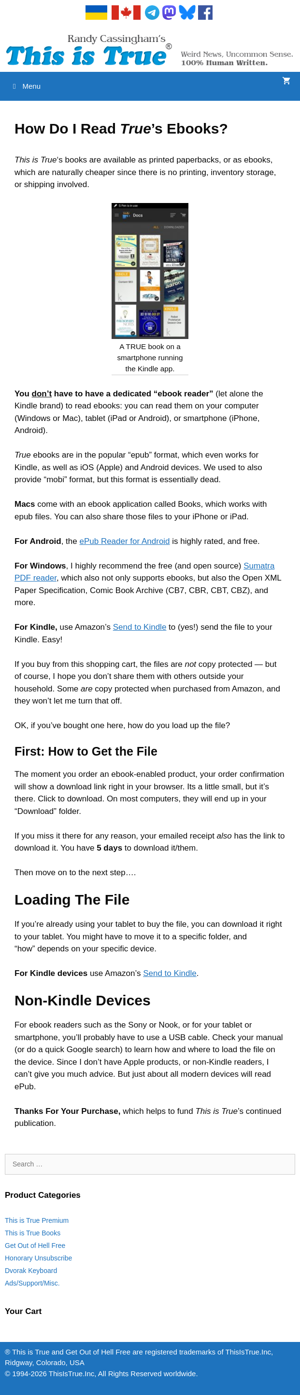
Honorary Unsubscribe (38, 1258)
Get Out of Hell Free (35, 1245)
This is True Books (32, 1233)
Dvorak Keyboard (31, 1270)
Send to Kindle (140, 627)
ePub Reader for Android (124, 541)
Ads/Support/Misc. (32, 1283)
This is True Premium (37, 1220)
